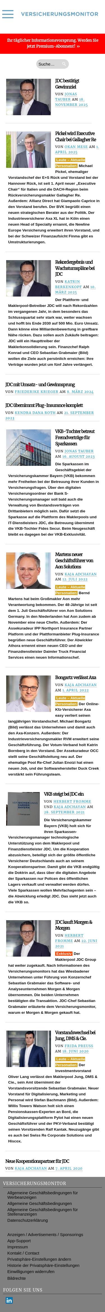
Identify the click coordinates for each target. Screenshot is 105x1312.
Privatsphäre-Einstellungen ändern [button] (39, 1259)
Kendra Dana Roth (35, 413)
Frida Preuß (79, 1046)
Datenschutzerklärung (27, 1220)
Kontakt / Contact (23, 1253)
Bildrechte (16, 1278)
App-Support (19, 1241)
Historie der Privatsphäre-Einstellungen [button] (43, 1265)
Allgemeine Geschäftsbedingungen (39, 1203)
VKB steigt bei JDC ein (63, 794)
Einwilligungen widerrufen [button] (30, 1271)
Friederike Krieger (37, 392)
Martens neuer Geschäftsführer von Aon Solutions (74, 560)
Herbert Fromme (72, 801)
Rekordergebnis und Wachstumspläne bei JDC (74, 268)
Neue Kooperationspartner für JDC (37, 1161)
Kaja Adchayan (81, 574)
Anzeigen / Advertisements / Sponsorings (45, 1234)
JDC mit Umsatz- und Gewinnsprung (39, 384)
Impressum (17, 1247)
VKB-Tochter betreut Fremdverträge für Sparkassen (74, 437)
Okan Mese (76, 147)
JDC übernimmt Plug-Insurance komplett (44, 405)
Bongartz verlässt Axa (75, 677)
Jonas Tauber (79, 451)
